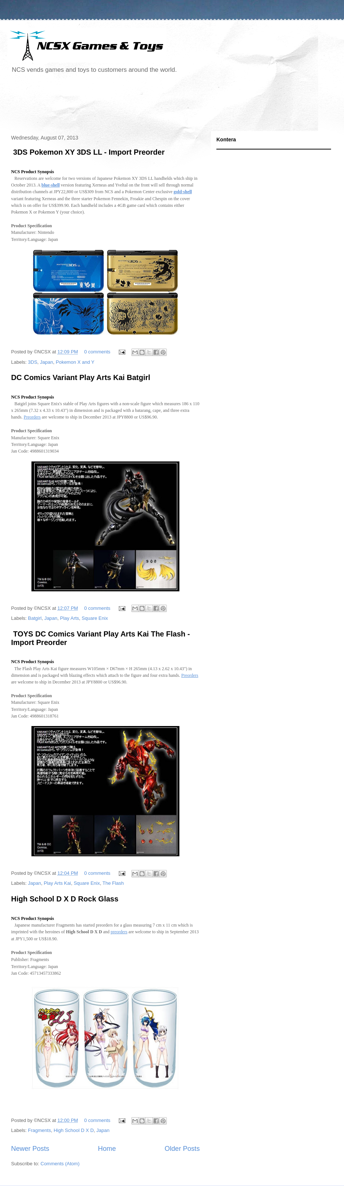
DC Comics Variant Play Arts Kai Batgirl (80, 377)
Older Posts (182, 1148)
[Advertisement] (142, 105)
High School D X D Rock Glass (64, 899)
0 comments (97, 352)
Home (107, 1148)
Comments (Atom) (60, 1163)
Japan (46, 362)
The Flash (113, 883)
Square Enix (95, 618)
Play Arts (69, 618)
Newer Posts (30, 1148)
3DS (32, 362)
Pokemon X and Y (75, 362)
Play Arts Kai (57, 883)
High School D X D (74, 1130)
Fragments (39, 1130)
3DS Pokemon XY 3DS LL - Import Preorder (88, 152)
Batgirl (35, 618)
